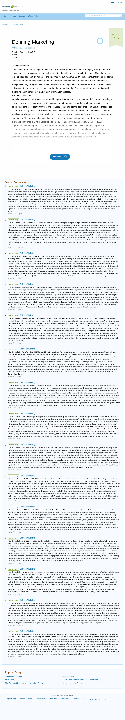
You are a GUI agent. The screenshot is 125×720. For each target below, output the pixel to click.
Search (13, 16)
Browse (22, 16)
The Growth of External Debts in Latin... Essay (24, 683)
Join (112, 2)
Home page (5, 24)
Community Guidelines (25, 698)
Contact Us (75, 698)
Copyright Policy (11, 698)
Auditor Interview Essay (72, 683)
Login (120, 2)
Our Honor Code (41, 698)
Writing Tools (33, 16)
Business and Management (19, 24)
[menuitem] (112, 2)
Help (84, 698)
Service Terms (65, 698)
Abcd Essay (10, 680)
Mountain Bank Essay (14, 676)
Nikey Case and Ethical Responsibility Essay (81, 680)
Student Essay (69, 676)
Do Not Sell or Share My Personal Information (103, 700)
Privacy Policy (53, 698)
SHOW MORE (60, 156)
